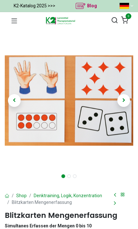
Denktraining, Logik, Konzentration (68, 195)
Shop (21, 195)
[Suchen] (114, 20)
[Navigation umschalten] (14, 21)
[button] (14, 100)
